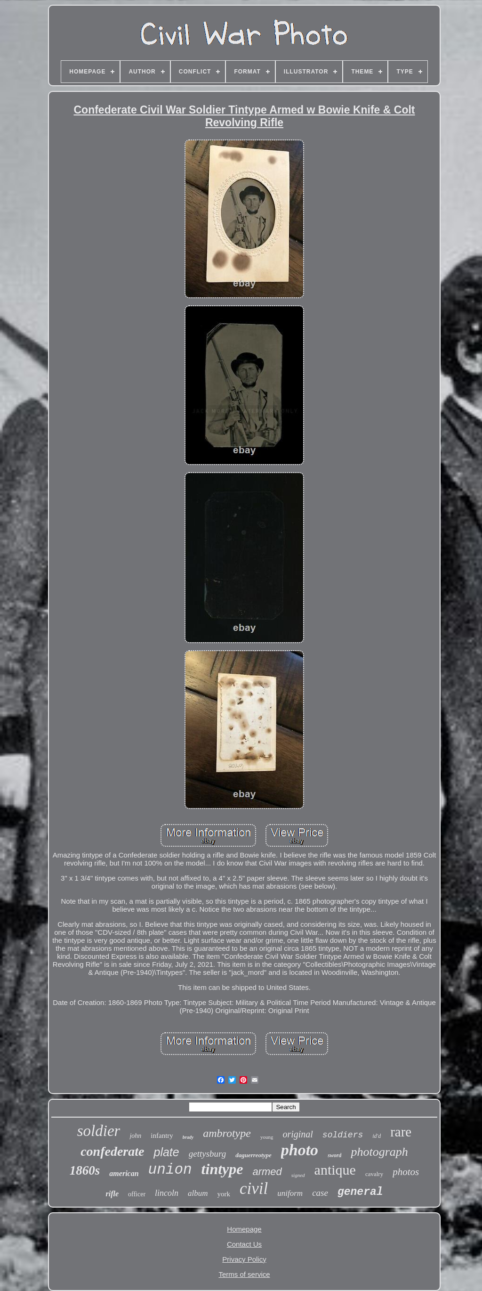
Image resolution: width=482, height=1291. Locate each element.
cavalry (374, 1173)
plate (166, 1152)
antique (335, 1169)
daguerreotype (253, 1155)
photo (299, 1150)
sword (334, 1155)
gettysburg (207, 1154)
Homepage (244, 1229)
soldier (98, 1130)
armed (266, 1171)
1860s (85, 1170)
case (320, 1193)
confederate (112, 1151)
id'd (376, 1136)
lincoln (166, 1193)
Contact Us (244, 1244)
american (123, 1173)
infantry (162, 1135)
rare (400, 1131)
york (224, 1194)
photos (406, 1171)
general (360, 1192)
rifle (112, 1194)
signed (298, 1175)
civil (254, 1188)
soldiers (342, 1135)
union (170, 1169)
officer (136, 1194)
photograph (379, 1152)
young (266, 1137)
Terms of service (244, 1274)
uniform (290, 1193)
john (135, 1135)
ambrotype (227, 1133)
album (198, 1193)
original (297, 1134)
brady (188, 1137)
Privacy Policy (244, 1259)
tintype (222, 1168)
